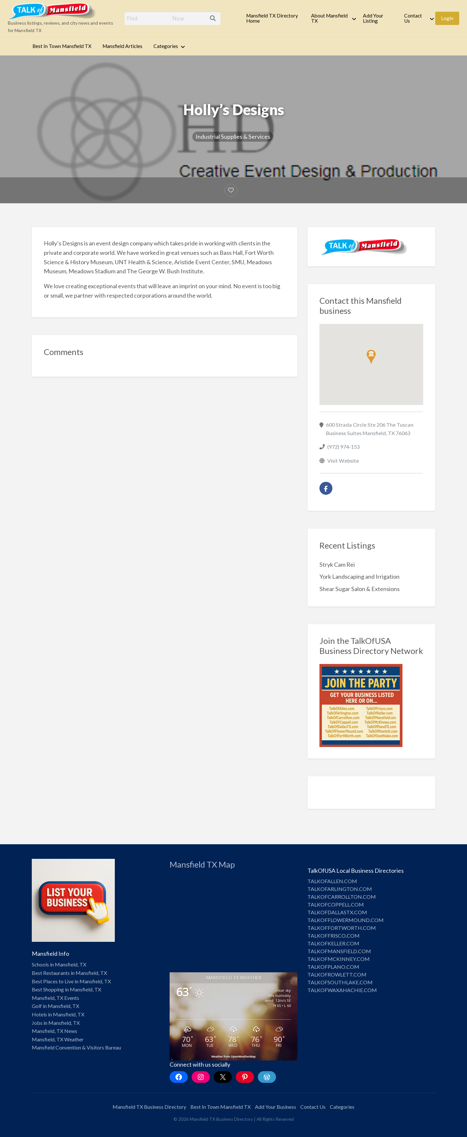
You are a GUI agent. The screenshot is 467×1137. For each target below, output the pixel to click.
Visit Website (343, 460)
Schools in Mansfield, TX (59, 964)
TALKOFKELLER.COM (333, 943)
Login (447, 18)
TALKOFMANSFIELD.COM (339, 951)
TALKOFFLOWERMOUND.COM (345, 920)
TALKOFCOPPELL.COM (335, 904)
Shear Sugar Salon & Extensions (359, 588)
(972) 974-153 (343, 447)
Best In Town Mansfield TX (61, 46)
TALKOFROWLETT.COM (336, 974)
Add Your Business (275, 1107)
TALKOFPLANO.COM (333, 967)
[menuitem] (273, 18)
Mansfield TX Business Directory (149, 1107)
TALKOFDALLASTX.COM (337, 912)
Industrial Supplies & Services (233, 136)
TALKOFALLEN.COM (332, 881)
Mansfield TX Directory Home (272, 18)
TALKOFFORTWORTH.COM (341, 928)
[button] (371, 357)
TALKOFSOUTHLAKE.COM (340, 982)
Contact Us (413, 18)
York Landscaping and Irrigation (359, 576)
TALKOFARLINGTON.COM (339, 889)
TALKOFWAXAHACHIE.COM (342, 990)
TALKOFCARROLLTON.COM (341, 897)
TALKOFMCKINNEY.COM (338, 959)
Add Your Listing (373, 18)
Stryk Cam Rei (337, 564)
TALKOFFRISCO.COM (333, 935)
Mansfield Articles (122, 46)
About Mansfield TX (329, 18)
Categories (165, 46)
